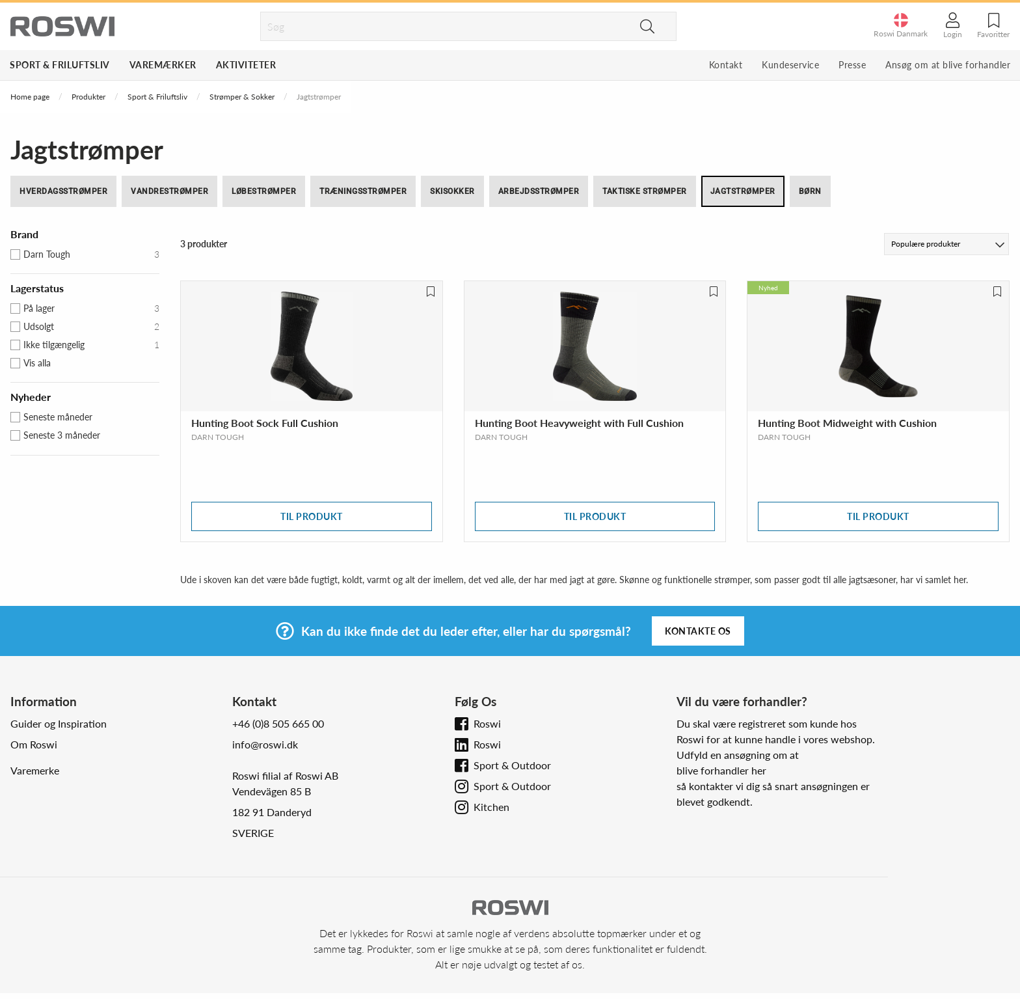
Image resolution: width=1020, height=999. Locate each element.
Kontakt (726, 64)
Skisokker (452, 191)
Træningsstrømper (363, 191)
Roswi (487, 723)
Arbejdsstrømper (539, 191)
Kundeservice (790, 64)
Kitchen (491, 807)
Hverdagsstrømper (63, 191)
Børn (810, 191)
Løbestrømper (264, 191)
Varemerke (34, 770)
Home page (29, 97)
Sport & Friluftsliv (60, 64)
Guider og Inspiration (58, 723)
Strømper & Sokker (242, 97)
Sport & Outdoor (512, 765)
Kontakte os (698, 630)
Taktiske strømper (644, 191)
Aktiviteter (246, 64)
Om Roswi (33, 744)
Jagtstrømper (742, 191)
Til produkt (311, 516)
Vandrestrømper (169, 191)
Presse (852, 64)
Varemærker (162, 64)
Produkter (88, 97)
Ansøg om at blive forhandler (947, 64)
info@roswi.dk (265, 744)
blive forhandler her (721, 770)
